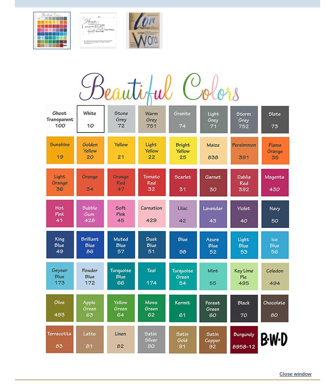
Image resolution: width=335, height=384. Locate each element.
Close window (295, 374)
